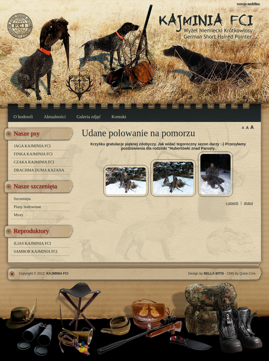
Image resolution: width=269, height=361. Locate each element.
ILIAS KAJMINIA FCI (32, 243)
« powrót (232, 203)
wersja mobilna (248, 4)
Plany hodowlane (27, 207)
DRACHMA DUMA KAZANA (39, 170)
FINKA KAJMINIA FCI (33, 154)
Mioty (18, 215)
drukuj (248, 203)
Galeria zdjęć (88, 116)
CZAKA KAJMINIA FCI (34, 162)
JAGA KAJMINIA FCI (32, 146)
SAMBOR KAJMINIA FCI (36, 251)
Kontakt (119, 116)
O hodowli (23, 116)
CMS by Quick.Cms (241, 273)
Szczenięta (22, 199)
